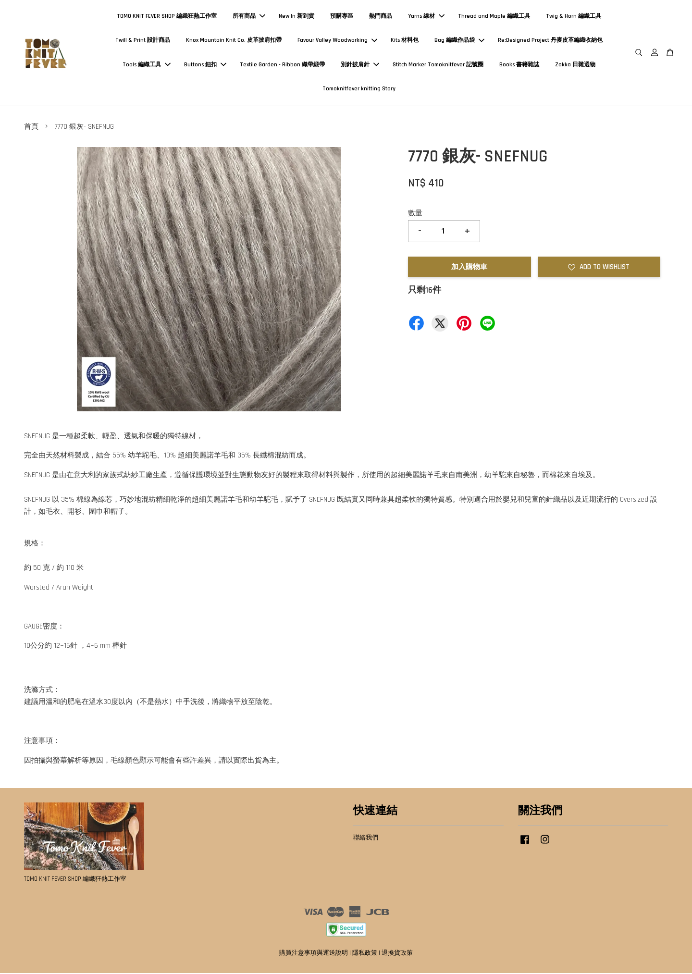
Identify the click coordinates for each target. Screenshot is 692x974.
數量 (415, 214)
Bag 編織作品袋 (459, 40)
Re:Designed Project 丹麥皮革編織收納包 (550, 40)
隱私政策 (364, 954)
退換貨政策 (397, 954)
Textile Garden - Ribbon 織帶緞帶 (282, 65)
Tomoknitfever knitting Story (358, 89)
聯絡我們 (365, 838)
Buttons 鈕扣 (205, 65)
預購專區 (341, 16)
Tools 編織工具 (147, 65)
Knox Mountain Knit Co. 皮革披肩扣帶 (234, 40)
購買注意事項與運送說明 (313, 954)
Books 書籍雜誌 (519, 65)
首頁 (31, 127)
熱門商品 (380, 16)
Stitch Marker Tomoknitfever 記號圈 (438, 65)
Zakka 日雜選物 (575, 65)
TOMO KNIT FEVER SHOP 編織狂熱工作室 (167, 16)
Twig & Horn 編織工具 (573, 16)
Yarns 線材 (426, 16)
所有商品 (249, 16)
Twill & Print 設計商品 (142, 40)
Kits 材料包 (405, 40)
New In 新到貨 (296, 16)
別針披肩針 (360, 65)
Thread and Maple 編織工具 (494, 16)
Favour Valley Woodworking (337, 40)
